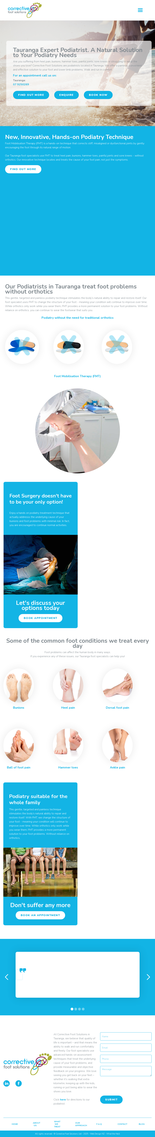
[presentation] (126, 1085)
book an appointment (39, 915)
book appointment (42, 618)
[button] (140, 10)
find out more (31, 95)
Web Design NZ (97, 1133)
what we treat (57, 1124)
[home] (29, 10)
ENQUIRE (66, 95)
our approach (78, 1124)
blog (141, 1124)
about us (35, 1124)
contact (120, 1124)
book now (98, 95)
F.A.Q (99, 1124)
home (14, 1124)
